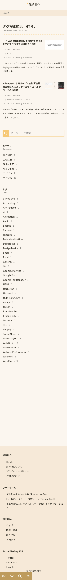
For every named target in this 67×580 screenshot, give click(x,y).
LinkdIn (10, 567)
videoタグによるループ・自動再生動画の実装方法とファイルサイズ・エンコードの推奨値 (22, 87)
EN (28, 576)
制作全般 (10, 534)
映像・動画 (12, 530)
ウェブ (9, 525)
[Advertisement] (33, 404)
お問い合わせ (13, 476)
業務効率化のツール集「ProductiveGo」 (27, 494)
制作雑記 (16, 49)
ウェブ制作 (7, 49)
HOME (6, 13)
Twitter (10, 557)
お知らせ (10, 539)
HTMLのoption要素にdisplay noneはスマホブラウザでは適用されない (22, 42)
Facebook (11, 562)
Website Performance (15, 99)
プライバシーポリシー (17, 471)
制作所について (14, 466)
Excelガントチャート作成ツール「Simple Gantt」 (32, 499)
